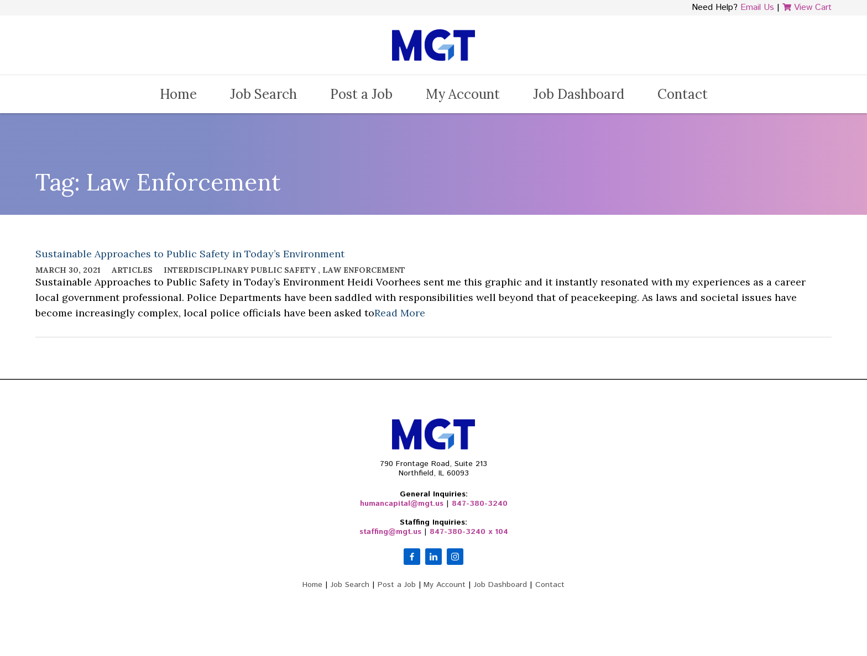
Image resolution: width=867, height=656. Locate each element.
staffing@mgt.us (390, 531)
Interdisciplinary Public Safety (240, 270)
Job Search (263, 94)
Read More (399, 312)
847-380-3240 (480, 503)
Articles (132, 270)
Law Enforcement (363, 270)
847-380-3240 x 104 (469, 531)
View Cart (807, 7)
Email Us (757, 7)
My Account (463, 94)
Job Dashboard (578, 94)
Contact (682, 94)
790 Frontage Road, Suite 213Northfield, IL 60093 (433, 468)
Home (178, 94)
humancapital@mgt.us (401, 503)
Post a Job (361, 94)
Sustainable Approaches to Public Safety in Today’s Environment (189, 253)
